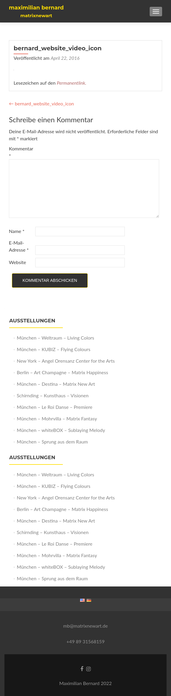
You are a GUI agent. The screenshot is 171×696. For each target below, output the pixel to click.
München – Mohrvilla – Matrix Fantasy (57, 418)
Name (16, 231)
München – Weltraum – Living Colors (55, 337)
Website (17, 262)
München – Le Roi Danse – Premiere (54, 407)
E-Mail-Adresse (19, 246)
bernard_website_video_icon (41, 103)
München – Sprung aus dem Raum (52, 441)
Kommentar (21, 152)
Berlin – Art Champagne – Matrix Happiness (62, 372)
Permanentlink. (72, 83)
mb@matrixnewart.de (85, 626)
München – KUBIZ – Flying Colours (53, 349)
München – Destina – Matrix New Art (56, 384)
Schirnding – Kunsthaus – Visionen (52, 395)
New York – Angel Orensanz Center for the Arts (66, 361)
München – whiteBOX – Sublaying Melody (61, 430)
